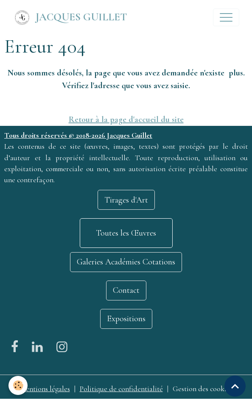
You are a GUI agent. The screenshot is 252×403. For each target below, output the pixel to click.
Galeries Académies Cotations (126, 262)
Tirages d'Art (126, 200)
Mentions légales (45, 388)
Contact (126, 290)
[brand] (70, 17)
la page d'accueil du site (141, 119)
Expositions (126, 319)
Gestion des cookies (202, 388)
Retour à (84, 119)
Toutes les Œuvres (126, 233)
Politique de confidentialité (121, 388)
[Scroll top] (235, 386)
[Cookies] (18, 385)
